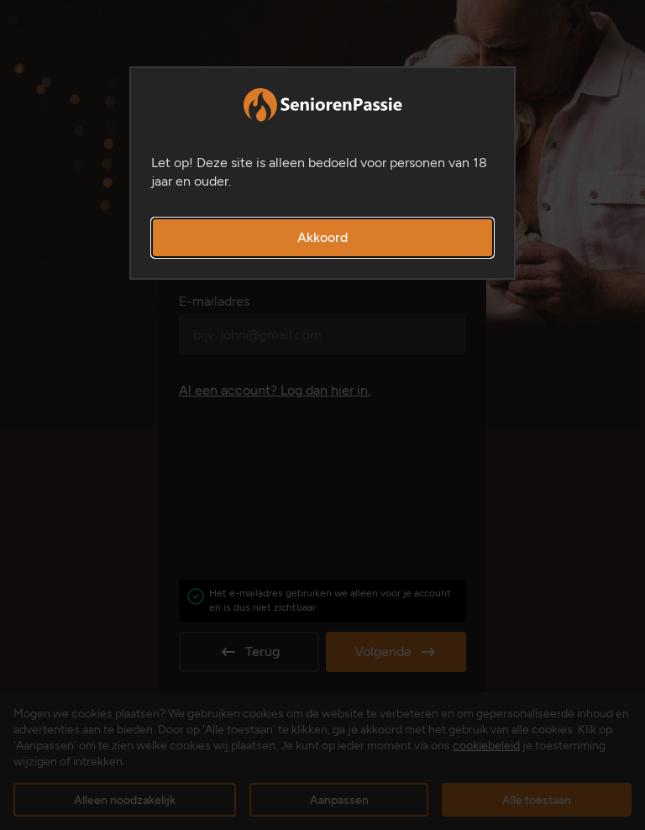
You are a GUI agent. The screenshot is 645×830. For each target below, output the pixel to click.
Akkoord (322, 237)
